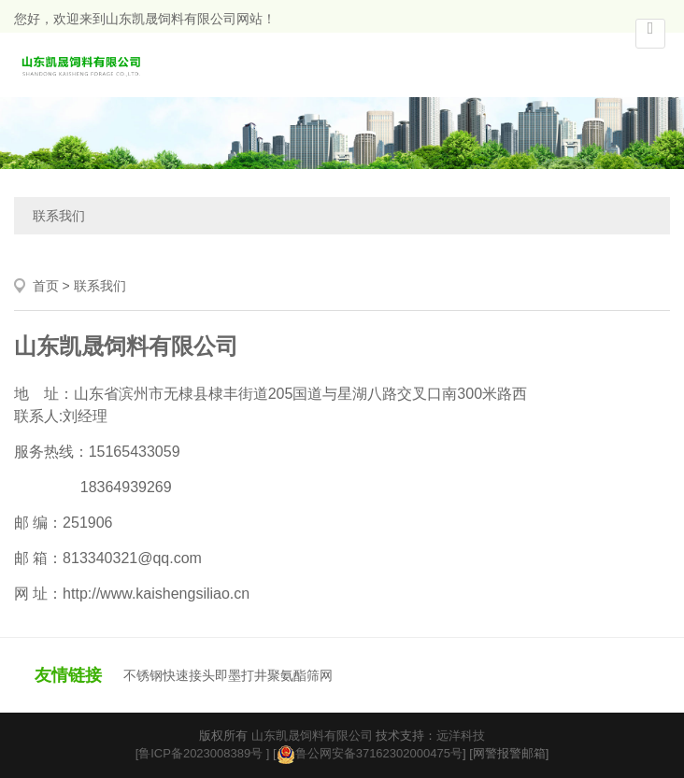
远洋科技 (460, 735)
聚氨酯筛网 (300, 675)
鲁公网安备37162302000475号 (370, 753)
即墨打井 (241, 675)
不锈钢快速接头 (169, 675)
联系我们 (59, 215)
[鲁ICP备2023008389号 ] (202, 753)
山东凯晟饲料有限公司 (312, 735)
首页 (46, 285)
